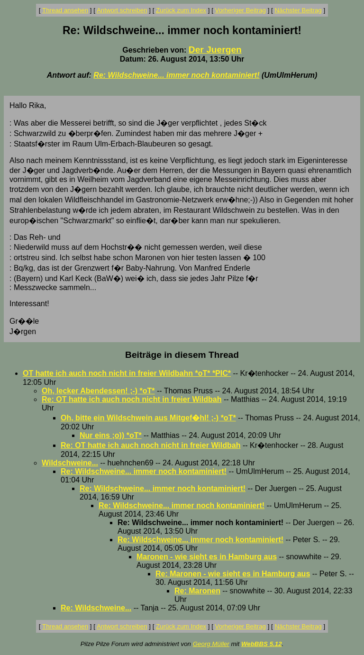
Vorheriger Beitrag (240, 10)
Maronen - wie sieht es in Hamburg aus (206, 557)
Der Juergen (215, 50)
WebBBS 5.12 (261, 643)
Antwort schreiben (122, 10)
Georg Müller (211, 643)
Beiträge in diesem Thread (182, 355)
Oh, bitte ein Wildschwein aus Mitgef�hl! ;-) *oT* (148, 418)
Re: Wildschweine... (96, 608)
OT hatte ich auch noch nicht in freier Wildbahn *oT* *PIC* (127, 373)
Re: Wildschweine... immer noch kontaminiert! (176, 75)
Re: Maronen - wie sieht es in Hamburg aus (232, 574)
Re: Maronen (197, 591)
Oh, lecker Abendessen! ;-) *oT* (98, 391)
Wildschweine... (70, 463)
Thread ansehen (65, 10)
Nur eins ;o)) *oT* (111, 435)
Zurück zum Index (181, 10)
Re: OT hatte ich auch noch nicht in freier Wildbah (131, 399)
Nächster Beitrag (297, 10)
